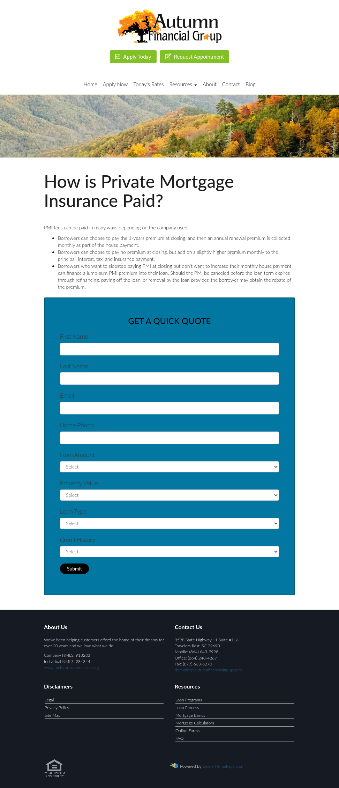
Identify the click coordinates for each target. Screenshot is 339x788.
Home (90, 84)
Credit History (79, 540)
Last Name (75, 366)
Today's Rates (149, 84)
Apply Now (115, 84)
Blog (251, 84)
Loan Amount (79, 455)
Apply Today (133, 56)
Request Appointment (194, 56)
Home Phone (78, 425)
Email (68, 395)
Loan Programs (188, 699)
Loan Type (75, 511)
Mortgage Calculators (194, 723)
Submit (74, 569)
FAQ (179, 738)
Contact (231, 84)
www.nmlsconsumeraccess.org (71, 667)
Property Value (80, 483)
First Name (75, 336)
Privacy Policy (57, 707)
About (210, 84)
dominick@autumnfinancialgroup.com (208, 669)
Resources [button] (183, 84)
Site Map (53, 715)
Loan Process (187, 707)
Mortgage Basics (190, 715)
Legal (49, 699)
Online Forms (187, 730)
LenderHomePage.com (223, 766)
